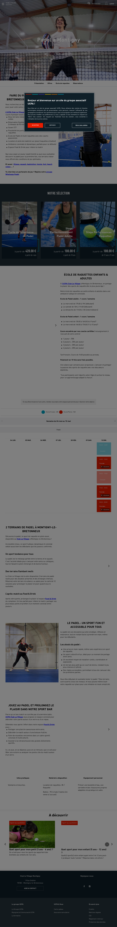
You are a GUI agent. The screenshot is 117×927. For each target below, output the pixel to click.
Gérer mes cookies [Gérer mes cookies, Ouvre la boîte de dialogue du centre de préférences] (82, 125)
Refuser (52, 125)
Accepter (35, 125)
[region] (59, 112)
